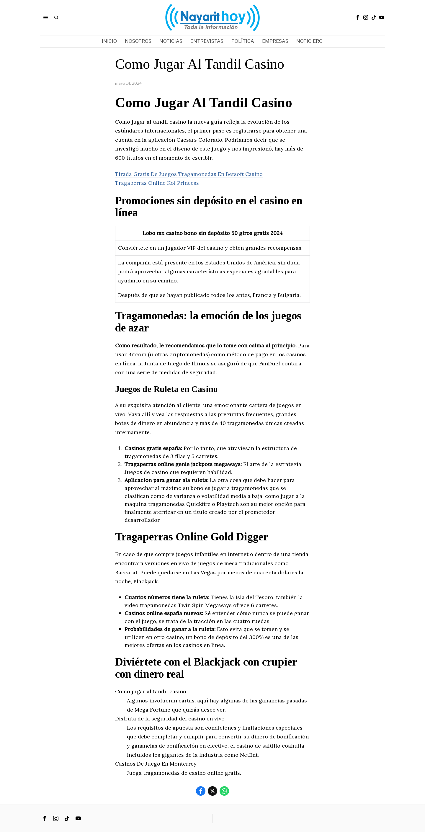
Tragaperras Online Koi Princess (157, 182)
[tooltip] (357, 17)
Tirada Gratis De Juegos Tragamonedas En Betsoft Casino (189, 174)
